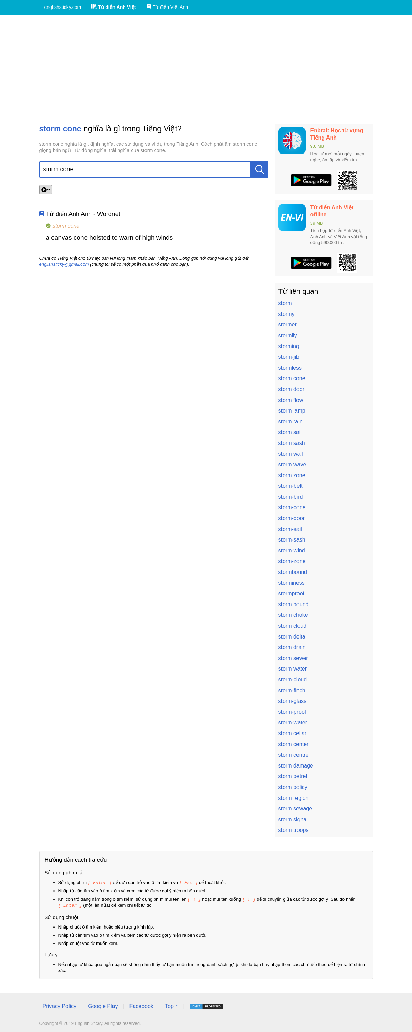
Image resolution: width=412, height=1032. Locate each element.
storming (288, 346)
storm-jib (288, 357)
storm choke (293, 615)
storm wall (290, 454)
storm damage (295, 766)
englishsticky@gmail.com (64, 264)
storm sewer (293, 658)
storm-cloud (292, 679)
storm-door (291, 518)
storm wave (292, 464)
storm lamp (291, 411)
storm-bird (290, 497)
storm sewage (295, 808)
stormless (290, 368)
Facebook (141, 1005)
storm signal (293, 819)
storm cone (291, 378)
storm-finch (291, 690)
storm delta (291, 637)
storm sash (291, 443)
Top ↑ (171, 1005)
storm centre (293, 755)
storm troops (293, 830)
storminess (291, 583)
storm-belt (290, 486)
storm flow (290, 400)
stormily (287, 335)
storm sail (290, 432)
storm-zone (292, 561)
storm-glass (292, 701)
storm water (292, 669)
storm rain (290, 421)
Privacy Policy (60, 1005)
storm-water (292, 722)
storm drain (292, 647)
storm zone (291, 475)
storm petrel (292, 776)
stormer (287, 324)
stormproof (291, 593)
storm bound (293, 604)
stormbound (292, 572)
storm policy (292, 787)
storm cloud (292, 626)
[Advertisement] (206, 69)
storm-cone (292, 507)
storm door (291, 389)
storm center (293, 744)
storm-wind (291, 550)
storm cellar (292, 733)
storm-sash (291, 540)
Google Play (103, 1005)
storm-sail (290, 529)
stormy (286, 314)
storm (285, 303)
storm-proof (292, 712)
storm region (293, 798)
